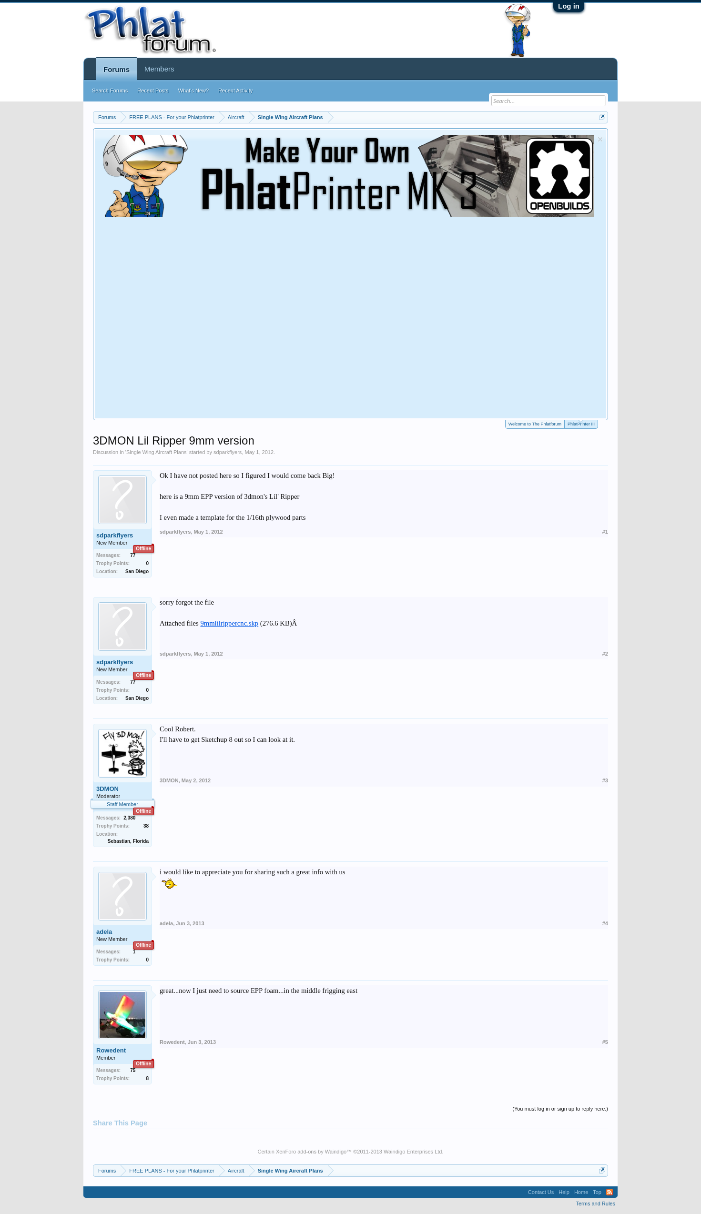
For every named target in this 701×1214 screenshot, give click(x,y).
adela (104, 931)
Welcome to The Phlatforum (534, 424)
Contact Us (541, 1192)
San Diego (137, 571)
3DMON (107, 788)
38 (146, 826)
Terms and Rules (595, 1203)
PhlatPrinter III (581, 423)
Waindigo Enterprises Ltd (413, 1151)
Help (564, 1192)
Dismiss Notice (600, 139)
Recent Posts (152, 90)
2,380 (129, 817)
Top (597, 1192)
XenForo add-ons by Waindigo (311, 1151)
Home (581, 1192)
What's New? (193, 90)
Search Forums (110, 90)
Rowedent (111, 1050)
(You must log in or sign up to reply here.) (560, 1109)
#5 (605, 1042)
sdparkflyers (227, 452)
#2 (605, 654)
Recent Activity (235, 90)
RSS (609, 1192)
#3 (605, 780)
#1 (605, 532)
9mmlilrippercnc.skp (229, 623)
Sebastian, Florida (128, 841)
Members (159, 69)
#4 (605, 923)
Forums (116, 69)
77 (132, 555)
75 (132, 1070)
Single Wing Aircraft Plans (156, 452)
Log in (568, 6)
